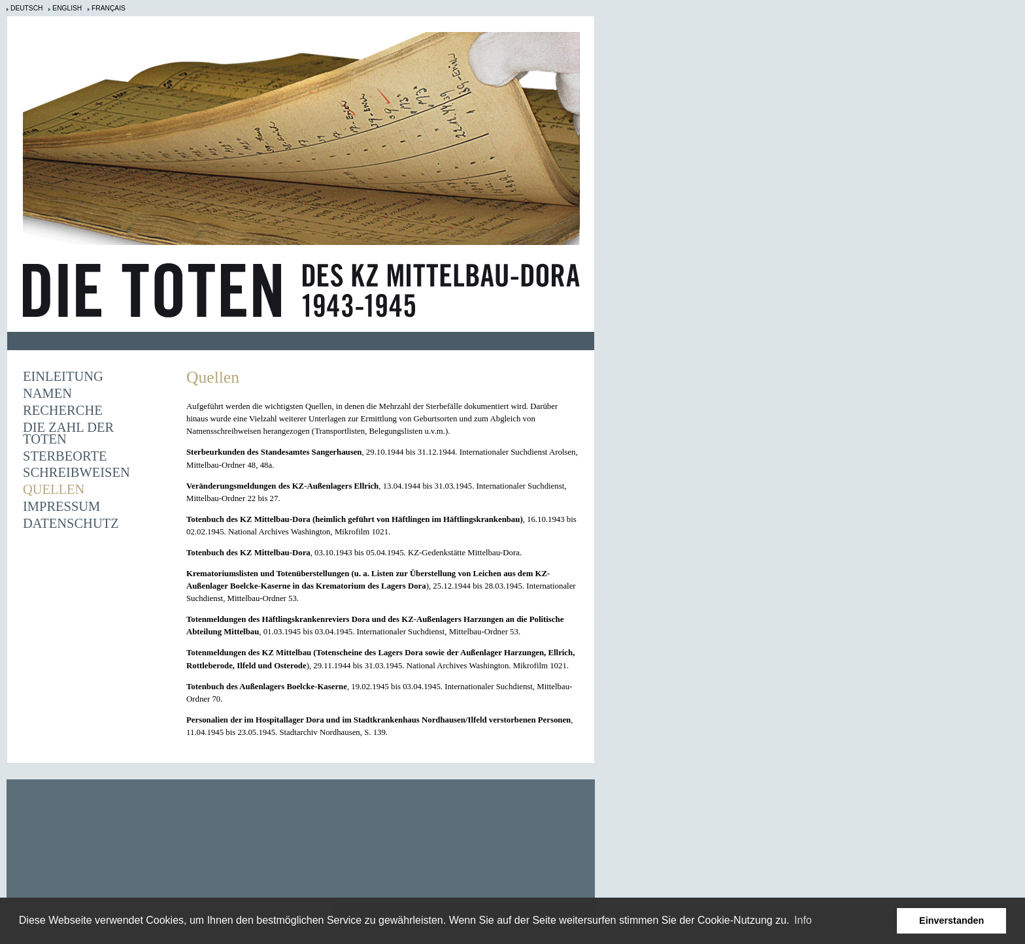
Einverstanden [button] (951, 920)
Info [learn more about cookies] (803, 920)
